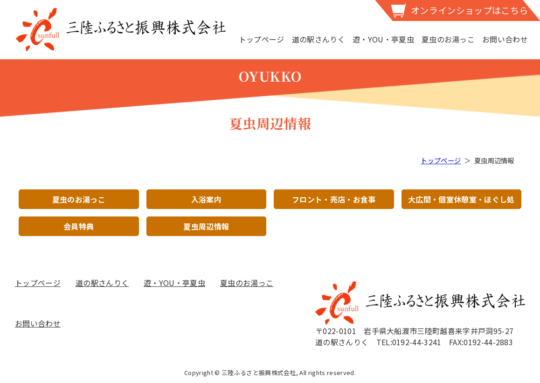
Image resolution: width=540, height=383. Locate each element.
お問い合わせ (505, 39)
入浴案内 (206, 199)
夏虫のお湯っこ (448, 39)
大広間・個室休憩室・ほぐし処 (461, 199)
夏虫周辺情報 (206, 226)
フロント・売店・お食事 (334, 199)
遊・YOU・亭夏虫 (383, 39)
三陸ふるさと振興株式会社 (121, 29)
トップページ (261, 39)
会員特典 (78, 226)
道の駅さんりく (318, 39)
